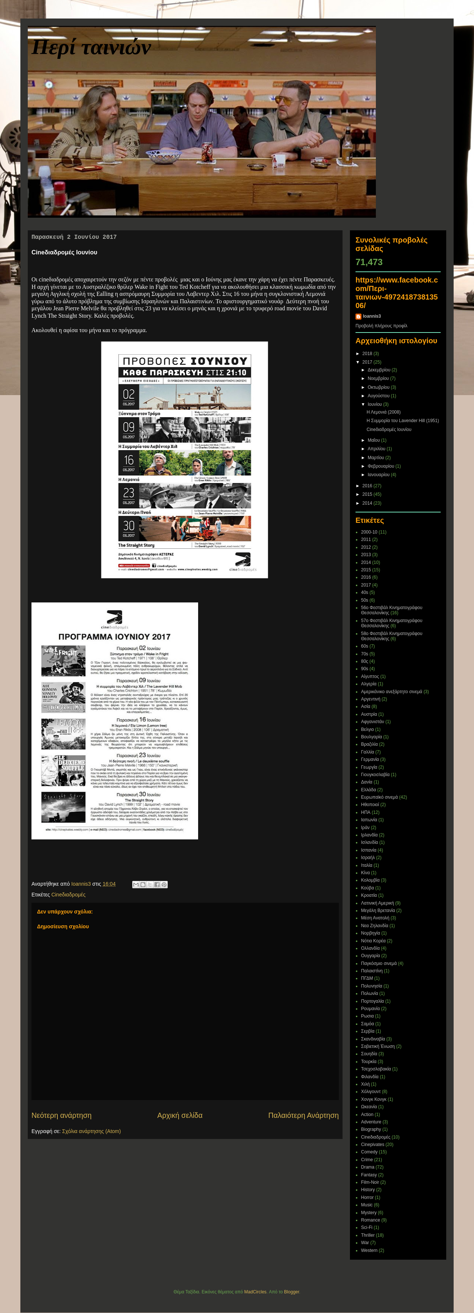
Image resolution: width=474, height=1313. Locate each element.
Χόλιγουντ (371, 1091)
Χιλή (365, 1084)
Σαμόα (367, 1023)
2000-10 (369, 532)
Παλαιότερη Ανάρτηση (303, 1115)
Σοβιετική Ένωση (378, 1046)
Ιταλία (366, 865)
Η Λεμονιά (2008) (384, 412)
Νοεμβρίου (379, 378)
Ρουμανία (370, 1008)
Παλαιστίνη (372, 970)
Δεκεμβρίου (380, 369)
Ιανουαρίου (379, 474)
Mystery (369, 1212)
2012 (366, 547)
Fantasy (369, 1174)
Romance (370, 1220)
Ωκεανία (369, 1106)
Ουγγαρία (370, 955)
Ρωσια (367, 1016)
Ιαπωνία (369, 819)
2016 (368, 485)
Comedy (369, 1152)
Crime (367, 1159)
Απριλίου (377, 448)
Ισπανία (368, 850)
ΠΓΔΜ (367, 978)
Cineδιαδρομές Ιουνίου (389, 429)
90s (364, 668)
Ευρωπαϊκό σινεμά (379, 797)
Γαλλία (367, 752)
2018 (368, 353)
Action (367, 1114)
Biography (371, 1129)
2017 (368, 362)
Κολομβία (370, 880)
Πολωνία (369, 993)
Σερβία (367, 1031)
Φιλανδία (369, 1076)
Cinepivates (372, 1144)
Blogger (291, 1291)
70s (364, 653)
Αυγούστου (379, 395)
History (368, 1189)
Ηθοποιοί (370, 804)
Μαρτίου (376, 457)
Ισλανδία (369, 842)
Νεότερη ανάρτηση (61, 1115)
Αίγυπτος (370, 676)
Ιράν (365, 827)
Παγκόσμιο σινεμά (379, 963)
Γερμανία (370, 759)
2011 (366, 539)
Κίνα (365, 872)
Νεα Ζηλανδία (374, 925)
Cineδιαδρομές (68, 895)
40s (364, 592)
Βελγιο (367, 729)
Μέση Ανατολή (375, 918)
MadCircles (255, 1291)
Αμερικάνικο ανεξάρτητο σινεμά (391, 691)
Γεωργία (369, 767)
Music (367, 1204)
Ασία (365, 706)
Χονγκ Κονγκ (374, 1099)
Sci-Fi (367, 1227)
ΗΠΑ (365, 812)
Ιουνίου (375, 404)
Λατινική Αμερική (377, 903)
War (365, 1242)
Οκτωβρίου (379, 387)
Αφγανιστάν (372, 721)
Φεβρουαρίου (381, 466)
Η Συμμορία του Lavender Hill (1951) (403, 420)
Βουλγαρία (371, 736)
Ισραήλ (368, 857)
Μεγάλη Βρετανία (378, 910)
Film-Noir (370, 1182)
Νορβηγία (370, 933)
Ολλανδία (370, 948)
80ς (364, 661)
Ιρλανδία (369, 835)
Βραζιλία (369, 744)
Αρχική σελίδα (180, 1115)
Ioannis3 (372, 316)
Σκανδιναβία (373, 1039)
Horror (367, 1197)
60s (364, 646)
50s (364, 600)
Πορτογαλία (372, 1001)
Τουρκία (369, 1061)
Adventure (371, 1122)
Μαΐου (374, 440)
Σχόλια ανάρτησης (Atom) (91, 1131)
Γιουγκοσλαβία (375, 774)
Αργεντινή (370, 699)
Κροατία (369, 895)
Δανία (367, 782)
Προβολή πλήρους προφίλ (381, 325)
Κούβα (367, 888)
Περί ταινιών (91, 46)
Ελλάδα (368, 789)
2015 (368, 494)
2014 (368, 503)
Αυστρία (369, 714)
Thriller (368, 1235)
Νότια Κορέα (373, 940)
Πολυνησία (371, 986)
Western (369, 1250)
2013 (366, 554)
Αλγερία (369, 683)
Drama (367, 1167)
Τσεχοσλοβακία (376, 1069)
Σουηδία (369, 1053)
